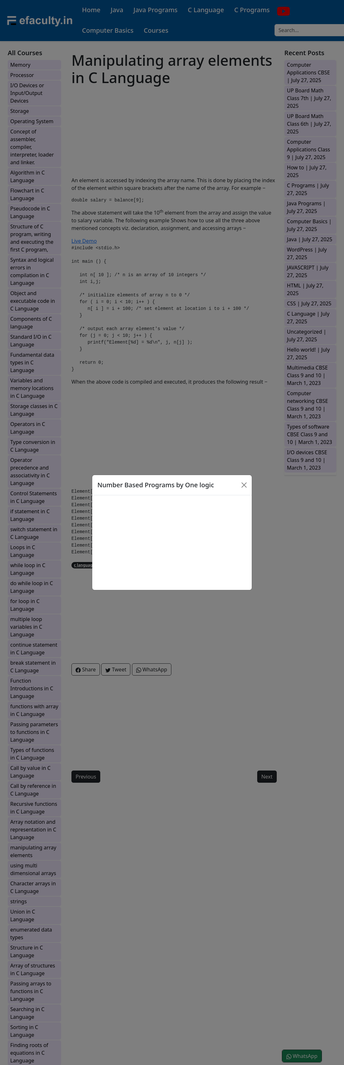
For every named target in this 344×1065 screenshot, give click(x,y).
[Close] (244, 485)
